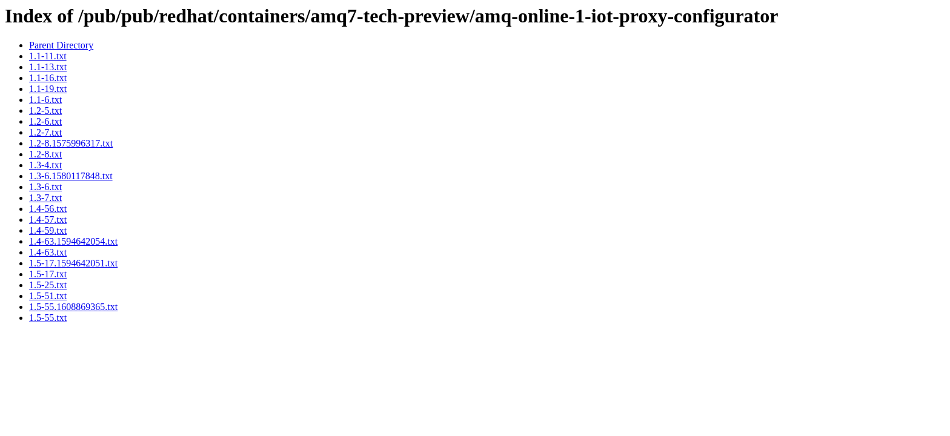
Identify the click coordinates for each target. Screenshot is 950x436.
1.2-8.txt (45, 154)
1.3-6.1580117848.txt (71, 176)
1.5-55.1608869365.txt (73, 307)
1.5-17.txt (48, 274)
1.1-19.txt (48, 89)
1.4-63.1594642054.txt (73, 241)
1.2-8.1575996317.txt (71, 143)
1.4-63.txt (48, 252)
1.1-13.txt (48, 67)
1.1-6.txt (45, 99)
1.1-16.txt (48, 78)
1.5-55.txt (48, 317)
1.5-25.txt (48, 285)
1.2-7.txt (45, 132)
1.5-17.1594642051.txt (73, 263)
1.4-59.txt (48, 230)
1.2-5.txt (45, 110)
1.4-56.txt (48, 208)
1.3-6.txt (45, 187)
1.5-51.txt (48, 296)
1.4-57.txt (48, 219)
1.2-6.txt (45, 121)
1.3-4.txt (45, 165)
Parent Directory (61, 45)
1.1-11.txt (48, 56)
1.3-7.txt (45, 198)
